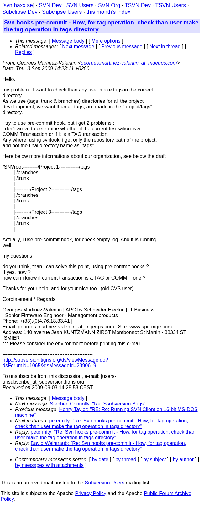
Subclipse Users (62, 12)
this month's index (108, 12)
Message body (68, 41)
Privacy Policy (90, 493)
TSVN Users (170, 5)
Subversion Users (104, 482)
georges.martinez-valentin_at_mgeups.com (129, 62)
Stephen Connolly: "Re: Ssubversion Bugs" (97, 403)
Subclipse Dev (19, 12)
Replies (23, 52)
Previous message (122, 46)
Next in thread (165, 46)
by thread (125, 459)
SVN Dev (50, 5)
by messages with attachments (49, 465)
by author (183, 459)
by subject (154, 459)
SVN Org (109, 5)
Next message (78, 46)
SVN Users (79, 5)
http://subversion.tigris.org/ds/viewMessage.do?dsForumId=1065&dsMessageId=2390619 (55, 362)
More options (106, 41)
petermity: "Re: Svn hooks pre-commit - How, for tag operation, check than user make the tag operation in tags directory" (101, 423)
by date (100, 459)
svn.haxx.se (18, 5)
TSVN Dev (138, 5)
